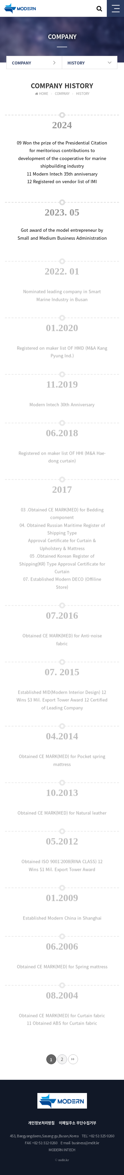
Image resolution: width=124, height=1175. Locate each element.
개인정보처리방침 (41, 1123)
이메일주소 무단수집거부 (77, 1123)
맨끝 (73, 1059)
